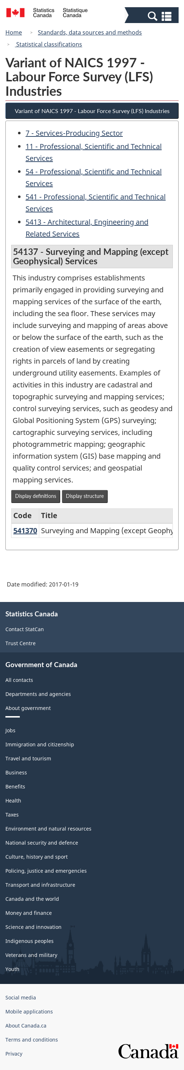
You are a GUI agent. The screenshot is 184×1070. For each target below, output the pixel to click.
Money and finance (28, 912)
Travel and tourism (28, 758)
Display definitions (35, 496)
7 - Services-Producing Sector (74, 133)
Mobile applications (29, 1011)
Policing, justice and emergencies (46, 870)
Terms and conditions (31, 1039)
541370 (25, 530)
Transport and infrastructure (40, 884)
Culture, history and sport (36, 856)
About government (28, 708)
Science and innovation (33, 926)
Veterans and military (31, 955)
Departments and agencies (38, 694)
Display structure (85, 496)
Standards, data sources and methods (90, 32)
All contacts (19, 679)
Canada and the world (32, 898)
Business (16, 772)
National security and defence (41, 842)
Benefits (15, 786)
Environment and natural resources (48, 828)
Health (13, 800)
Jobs (10, 730)
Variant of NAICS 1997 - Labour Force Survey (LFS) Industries (92, 110)
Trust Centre (20, 643)
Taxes (12, 814)
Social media (20, 997)
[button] (152, 16)
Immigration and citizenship (39, 744)
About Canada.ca (25, 1025)
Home (13, 32)
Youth (12, 969)
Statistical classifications (48, 44)
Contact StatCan (24, 629)
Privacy (13, 1053)
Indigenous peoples (29, 941)
